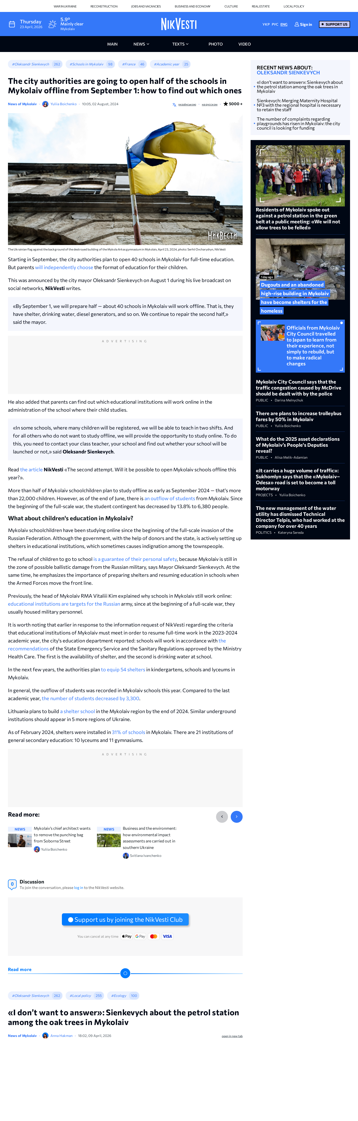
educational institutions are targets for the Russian (64, 604)
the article (31, 469)
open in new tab (232, 1036)
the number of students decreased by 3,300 (90, 698)
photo (216, 44)
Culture (231, 6)
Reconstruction (104, 6)
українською (187, 104)
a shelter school (77, 711)
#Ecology (118, 995)
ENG (283, 24)
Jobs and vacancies (146, 6)
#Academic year (166, 64)
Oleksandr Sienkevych (288, 72)
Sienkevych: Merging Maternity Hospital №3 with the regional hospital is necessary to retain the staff (299, 105)
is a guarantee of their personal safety (135, 559)
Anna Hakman (61, 1035)
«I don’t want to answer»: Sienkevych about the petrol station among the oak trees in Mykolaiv (300, 86)
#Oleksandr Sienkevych (30, 64)
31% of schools (128, 732)
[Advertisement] (125, 369)
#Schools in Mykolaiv (86, 64)
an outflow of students (169, 498)
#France (128, 64)
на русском (210, 104)
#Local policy (80, 995)
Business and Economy (193, 6)
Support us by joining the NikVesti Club (129, 919)
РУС (275, 24)
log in (78, 887)
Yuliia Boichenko (63, 104)
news (139, 44)
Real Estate (261, 6)
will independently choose (64, 267)
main (112, 44)
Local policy (294, 6)
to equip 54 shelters (123, 669)
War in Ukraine (65, 6)
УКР (266, 24)
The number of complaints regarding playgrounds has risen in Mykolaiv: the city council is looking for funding (298, 123)
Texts (178, 44)
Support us (336, 24)
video (244, 44)
